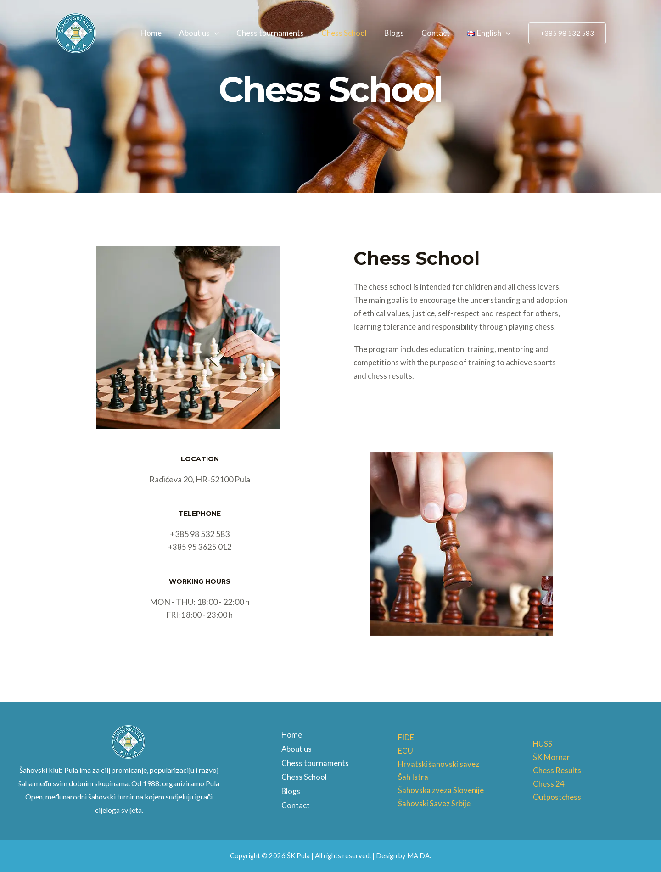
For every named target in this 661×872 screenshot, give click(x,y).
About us (209, 33)
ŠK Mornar (551, 757)
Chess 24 (549, 783)
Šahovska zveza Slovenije (441, 790)
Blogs (399, 33)
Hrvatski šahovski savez (439, 764)
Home (163, 33)
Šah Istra (413, 777)
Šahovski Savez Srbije (434, 803)
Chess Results (557, 770)
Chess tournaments (278, 33)
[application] (224, 33)
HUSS (543, 744)
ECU (405, 750)
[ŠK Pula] (75, 32)
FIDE (406, 737)
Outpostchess (557, 797)
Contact (438, 33)
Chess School (350, 33)
